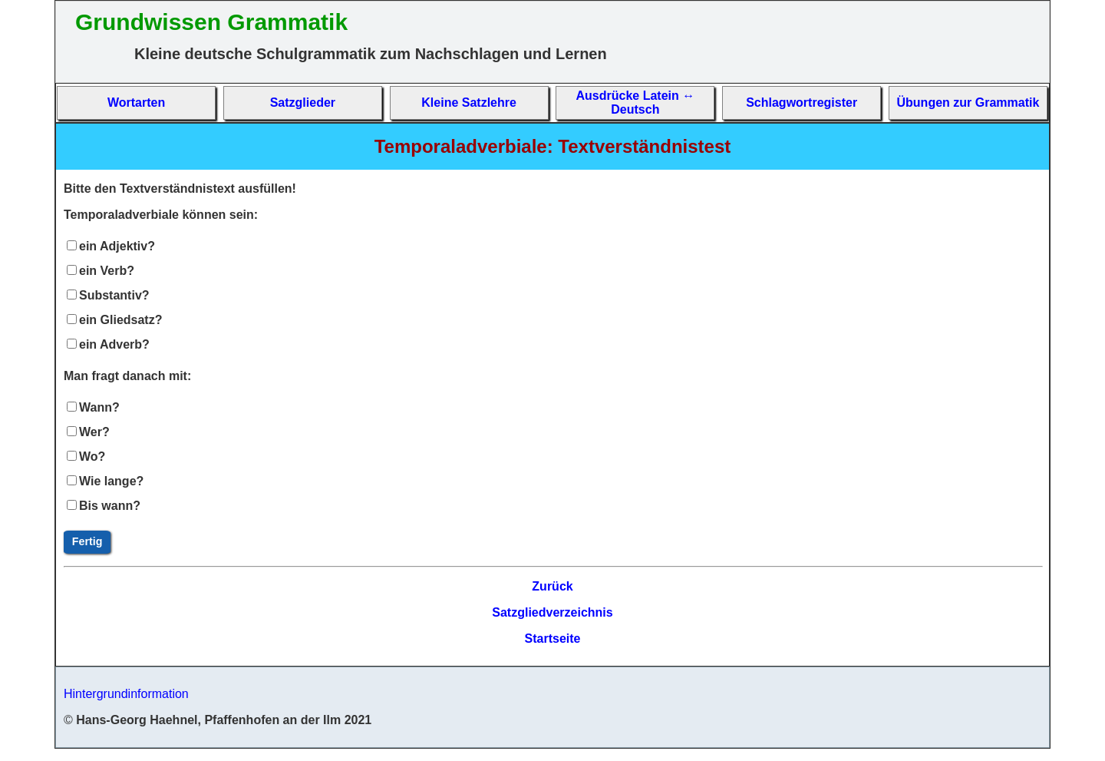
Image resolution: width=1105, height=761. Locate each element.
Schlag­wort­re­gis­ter (801, 102)
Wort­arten (136, 102)
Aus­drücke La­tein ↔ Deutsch (635, 102)
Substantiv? (114, 295)
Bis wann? (109, 505)
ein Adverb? (114, 344)
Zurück (552, 586)
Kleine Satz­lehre (468, 102)
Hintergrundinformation (126, 693)
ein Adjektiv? (117, 246)
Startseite (553, 638)
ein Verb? (106, 270)
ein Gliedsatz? (120, 319)
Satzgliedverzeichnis (552, 612)
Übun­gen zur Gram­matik (968, 102)
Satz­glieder (302, 102)
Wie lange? (111, 481)
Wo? (92, 456)
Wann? (99, 407)
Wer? (94, 431)
